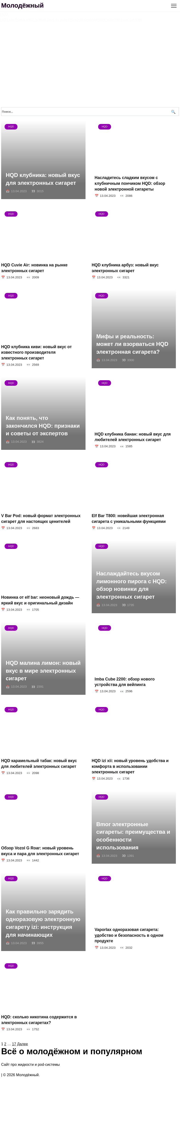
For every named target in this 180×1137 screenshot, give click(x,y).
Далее (22, 1070)
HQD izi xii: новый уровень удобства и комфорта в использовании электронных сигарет (136, 786)
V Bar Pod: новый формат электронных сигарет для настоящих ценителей (40, 530)
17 (14, 1070)
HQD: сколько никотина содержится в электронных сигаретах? (39, 1042)
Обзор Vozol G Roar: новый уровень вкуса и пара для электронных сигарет (40, 874)
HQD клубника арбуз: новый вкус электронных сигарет (128, 270)
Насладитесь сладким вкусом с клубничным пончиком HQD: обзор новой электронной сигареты (137, 183)
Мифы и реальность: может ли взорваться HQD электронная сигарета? (135, 350)
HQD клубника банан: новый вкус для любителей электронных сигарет (133, 445)
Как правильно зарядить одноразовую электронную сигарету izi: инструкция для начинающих (43, 943)
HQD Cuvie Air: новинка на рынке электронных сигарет (34, 270)
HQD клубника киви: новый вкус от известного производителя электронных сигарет (42, 358)
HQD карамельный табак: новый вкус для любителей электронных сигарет (39, 783)
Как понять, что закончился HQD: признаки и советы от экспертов (43, 434)
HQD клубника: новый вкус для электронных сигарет (43, 179)
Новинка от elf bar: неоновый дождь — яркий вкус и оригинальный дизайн (40, 614)
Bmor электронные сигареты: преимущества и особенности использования (136, 858)
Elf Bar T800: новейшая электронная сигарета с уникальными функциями (132, 530)
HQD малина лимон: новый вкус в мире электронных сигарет (43, 688)
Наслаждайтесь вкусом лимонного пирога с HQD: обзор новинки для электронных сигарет (134, 599)
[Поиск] (173, 111)
